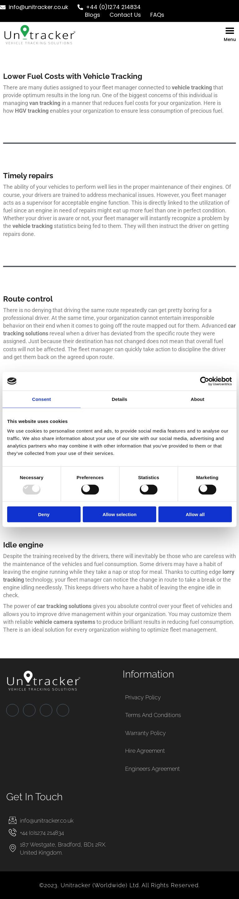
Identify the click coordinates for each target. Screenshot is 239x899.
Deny (43, 514)
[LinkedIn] (46, 710)
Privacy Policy (143, 697)
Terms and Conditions (153, 715)
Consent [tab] (41, 399)
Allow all (195, 514)
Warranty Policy (145, 733)
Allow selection (119, 514)
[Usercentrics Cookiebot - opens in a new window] (204, 381)
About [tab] (197, 399)
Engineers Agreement (152, 768)
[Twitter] (29, 710)
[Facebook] (12, 710)
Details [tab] (119, 399)
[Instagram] (63, 710)
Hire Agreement (145, 750)
